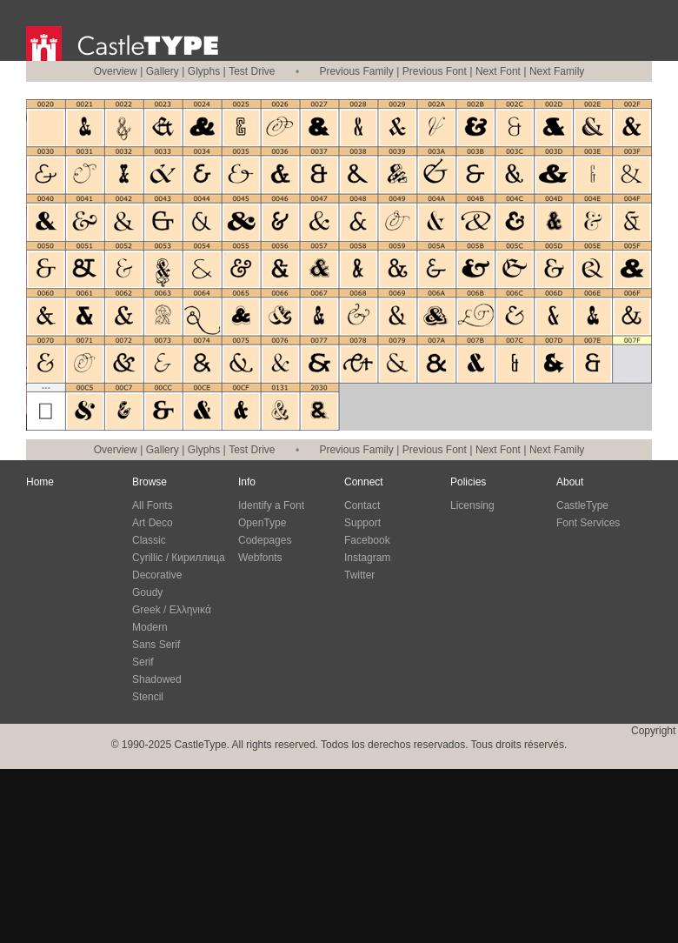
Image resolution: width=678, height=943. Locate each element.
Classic (149, 540)
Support (362, 523)
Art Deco (152, 523)
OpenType (262, 523)
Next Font (498, 71)
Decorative (157, 575)
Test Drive (252, 71)
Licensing (472, 505)
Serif (143, 662)
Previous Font (434, 71)
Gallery (162, 71)
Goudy (147, 592)
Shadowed (157, 679)
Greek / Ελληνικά (171, 610)
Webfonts (260, 558)
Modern (150, 627)
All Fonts (152, 505)
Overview (115, 71)
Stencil (147, 697)
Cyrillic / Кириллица (178, 558)
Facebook (367, 540)
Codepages (264, 540)
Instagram (367, 558)
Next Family (556, 71)
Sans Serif (156, 645)
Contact (362, 505)
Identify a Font (271, 505)
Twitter (359, 575)
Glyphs (204, 71)
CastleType (582, 505)
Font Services (588, 523)
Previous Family (356, 71)
